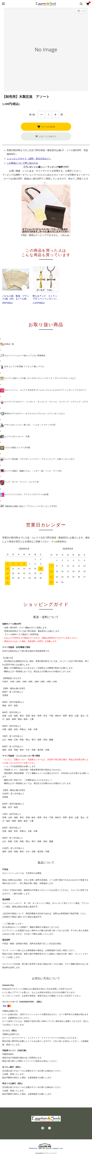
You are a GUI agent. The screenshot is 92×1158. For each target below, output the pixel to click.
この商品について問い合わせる (22, 163)
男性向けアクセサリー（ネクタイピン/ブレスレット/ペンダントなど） (33, 413)
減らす (41, 114)
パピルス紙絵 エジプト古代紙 (15, 448)
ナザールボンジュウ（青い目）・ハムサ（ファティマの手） (28, 425)
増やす (55, 114)
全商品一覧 (7, 344)
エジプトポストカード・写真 (15, 436)
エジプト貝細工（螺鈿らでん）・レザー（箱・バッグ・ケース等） (31, 470)
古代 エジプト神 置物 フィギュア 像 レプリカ (22, 367)
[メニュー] (3, 4)
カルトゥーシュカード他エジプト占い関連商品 (22, 355)
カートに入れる (46, 126)
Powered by (46, 1146)
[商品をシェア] (81, 11)
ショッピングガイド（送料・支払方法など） (29, 158)
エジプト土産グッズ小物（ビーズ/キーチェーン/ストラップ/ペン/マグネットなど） (38, 378)
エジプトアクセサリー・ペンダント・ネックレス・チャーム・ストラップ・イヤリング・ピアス (44, 402)
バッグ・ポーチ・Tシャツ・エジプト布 (19, 482)
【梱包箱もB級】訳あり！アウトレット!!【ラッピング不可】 (28, 506)
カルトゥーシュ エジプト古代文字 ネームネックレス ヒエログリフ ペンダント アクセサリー (43, 390)
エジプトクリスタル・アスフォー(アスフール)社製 (24, 495)
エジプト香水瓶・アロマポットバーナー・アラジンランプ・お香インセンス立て (37, 459)
